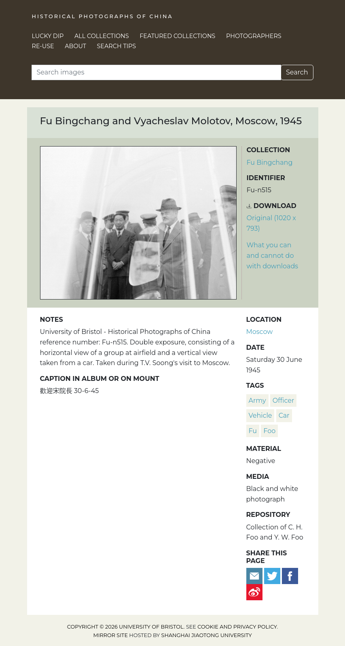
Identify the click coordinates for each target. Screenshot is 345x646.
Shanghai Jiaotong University (206, 635)
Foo (269, 431)
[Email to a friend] (255, 575)
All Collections (101, 36)
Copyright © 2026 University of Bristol (125, 627)
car (284, 415)
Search (297, 72)
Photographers (254, 36)
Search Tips (116, 46)
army (257, 400)
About (75, 46)
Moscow (259, 332)
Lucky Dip (48, 36)
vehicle (260, 415)
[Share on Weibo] (254, 591)
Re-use (43, 46)
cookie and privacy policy (237, 627)
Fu (253, 431)
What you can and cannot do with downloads (272, 255)
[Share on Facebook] (290, 575)
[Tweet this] (273, 575)
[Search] (156, 72)
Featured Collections (177, 36)
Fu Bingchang (270, 162)
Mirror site (110, 635)
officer (283, 400)
